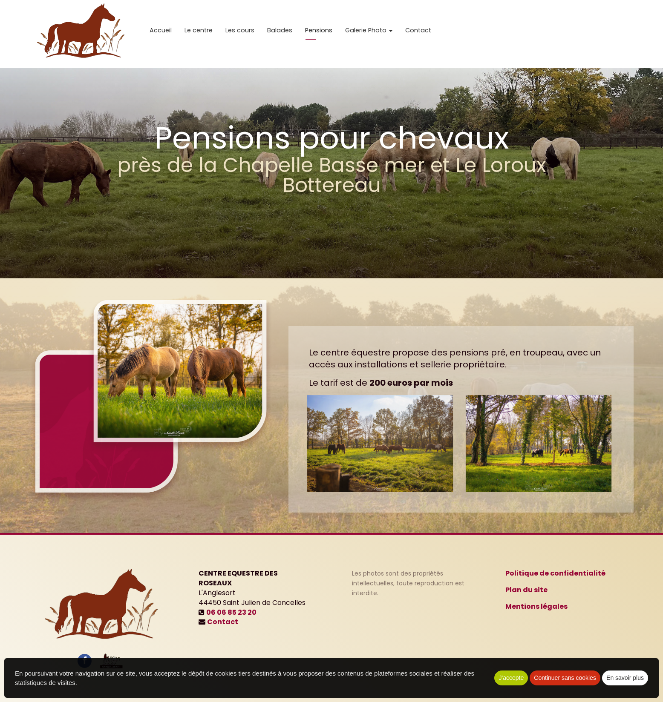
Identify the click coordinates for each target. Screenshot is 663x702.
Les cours (239, 34)
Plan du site (526, 590)
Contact (418, 34)
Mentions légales (536, 606)
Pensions (318, 34)
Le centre (198, 34)
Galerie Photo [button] (368, 34)
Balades (279, 34)
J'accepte (511, 677)
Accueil (161, 34)
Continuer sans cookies (565, 677)
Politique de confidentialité (555, 573)
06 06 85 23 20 (231, 612)
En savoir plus (625, 677)
